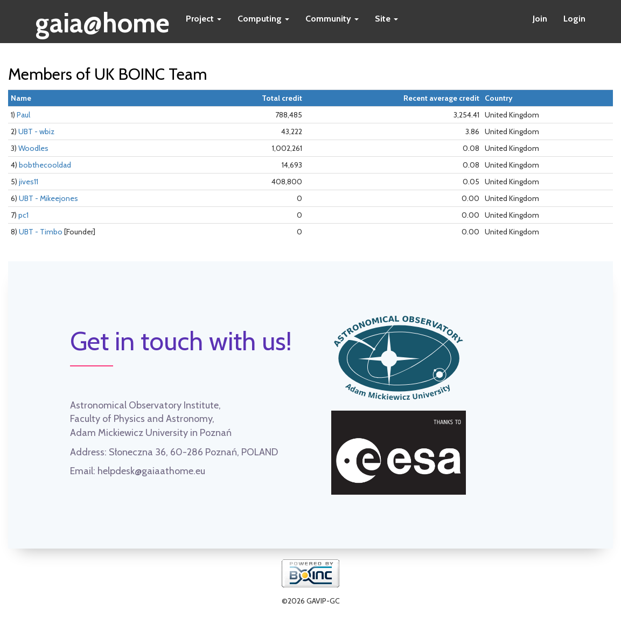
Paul (23, 115)
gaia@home (103, 19)
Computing (263, 18)
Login (574, 18)
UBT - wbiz (36, 131)
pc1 (23, 215)
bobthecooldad (45, 165)
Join (540, 18)
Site (386, 18)
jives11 (28, 181)
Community (332, 18)
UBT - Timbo (40, 232)
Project (203, 18)
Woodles (33, 148)
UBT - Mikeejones (48, 198)
